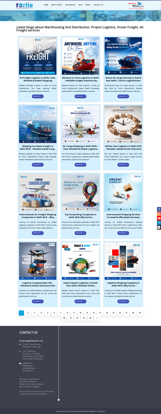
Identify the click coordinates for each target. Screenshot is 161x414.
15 (113, 312)
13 (100, 312)
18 (133, 312)
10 (80, 312)
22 (77, 318)
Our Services (70, 5)
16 (120, 312)
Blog (80, 5)
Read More (37, 96)
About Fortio (56, 5)
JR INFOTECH (101, 411)
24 (90, 318)
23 (84, 318)
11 (87, 312)
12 (93, 312)
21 (70, 318)
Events (88, 5)
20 (64, 318)
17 (126, 312)
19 (139, 312)
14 (107, 312)
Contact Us (98, 5)
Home (46, 5)
